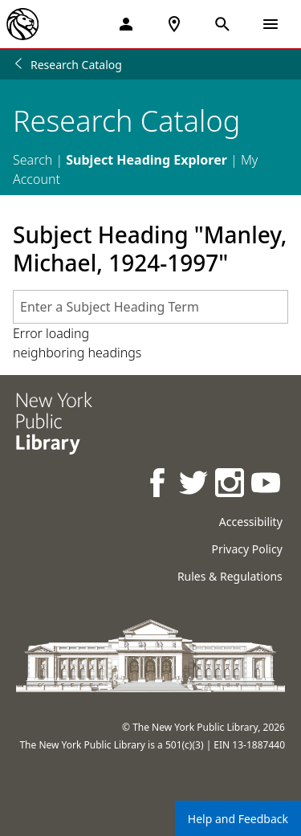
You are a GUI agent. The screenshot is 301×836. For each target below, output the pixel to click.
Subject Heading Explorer (146, 160)
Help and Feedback (238, 818)
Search (32, 160)
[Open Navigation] (270, 24)
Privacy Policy (246, 549)
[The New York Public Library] (22, 24)
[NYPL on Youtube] (267, 485)
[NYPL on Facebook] (158, 485)
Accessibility (251, 521)
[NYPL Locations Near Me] (174, 24)
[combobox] (150, 307)
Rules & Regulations (230, 576)
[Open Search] (222, 24)
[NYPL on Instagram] (230, 485)
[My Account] (126, 24)
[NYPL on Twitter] (194, 485)
